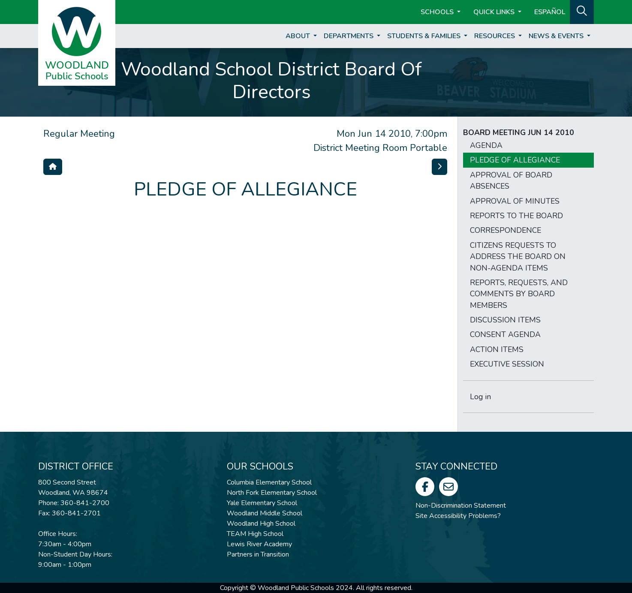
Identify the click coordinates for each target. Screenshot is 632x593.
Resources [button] (495, 36)
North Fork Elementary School (272, 492)
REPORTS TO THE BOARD (516, 216)
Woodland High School (261, 523)
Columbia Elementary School (269, 482)
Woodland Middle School (264, 513)
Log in (480, 396)
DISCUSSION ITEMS (505, 320)
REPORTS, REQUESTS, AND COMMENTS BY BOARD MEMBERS (519, 293)
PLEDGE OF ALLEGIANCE (515, 160)
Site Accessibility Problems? (458, 516)
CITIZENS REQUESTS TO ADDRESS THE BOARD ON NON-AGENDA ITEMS (518, 256)
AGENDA (486, 145)
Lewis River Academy (259, 544)
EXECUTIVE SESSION (507, 364)
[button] (581, 11)
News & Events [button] (557, 36)
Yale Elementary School (262, 503)
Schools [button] (438, 12)
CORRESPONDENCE (505, 230)
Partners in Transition (258, 554)
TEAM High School (255, 534)
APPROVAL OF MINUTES (515, 201)
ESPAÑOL (549, 12)
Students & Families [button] (424, 36)
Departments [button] (349, 36)
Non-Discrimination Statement (460, 505)
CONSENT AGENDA (505, 334)
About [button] (299, 36)
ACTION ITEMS (497, 349)
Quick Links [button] (494, 12)
